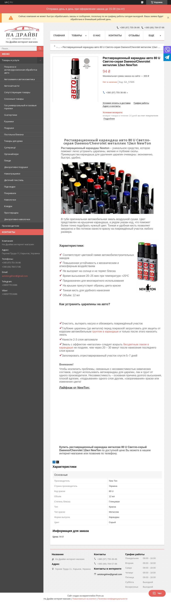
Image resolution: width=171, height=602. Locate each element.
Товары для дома (13, 140)
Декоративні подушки (16, 167)
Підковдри (9, 186)
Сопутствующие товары (17, 92)
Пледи (7, 160)
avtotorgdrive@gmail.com (15, 275)
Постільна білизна (14, 134)
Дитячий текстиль (14, 180)
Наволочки (10, 199)
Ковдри (8, 206)
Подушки (9, 127)
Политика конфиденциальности (112, 599)
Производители (10, 225)
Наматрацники (12, 173)
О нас (97, 35)
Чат (157, 593)
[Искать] (40, 48)
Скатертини (10, 114)
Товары (77, 35)
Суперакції (10, 147)
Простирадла (11, 212)
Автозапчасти (11, 85)
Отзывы (134, 35)
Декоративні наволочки (17, 219)
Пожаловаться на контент (84, 599)
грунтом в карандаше (105, 331)
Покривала (10, 193)
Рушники (9, 121)
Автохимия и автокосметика (19, 79)
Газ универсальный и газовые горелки (20, 107)
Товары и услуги (10, 60)
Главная (59, 35)
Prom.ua (100, 596)
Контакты (115, 35)
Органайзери (11, 154)
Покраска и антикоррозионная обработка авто (20, 69)
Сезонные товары (14, 98)
